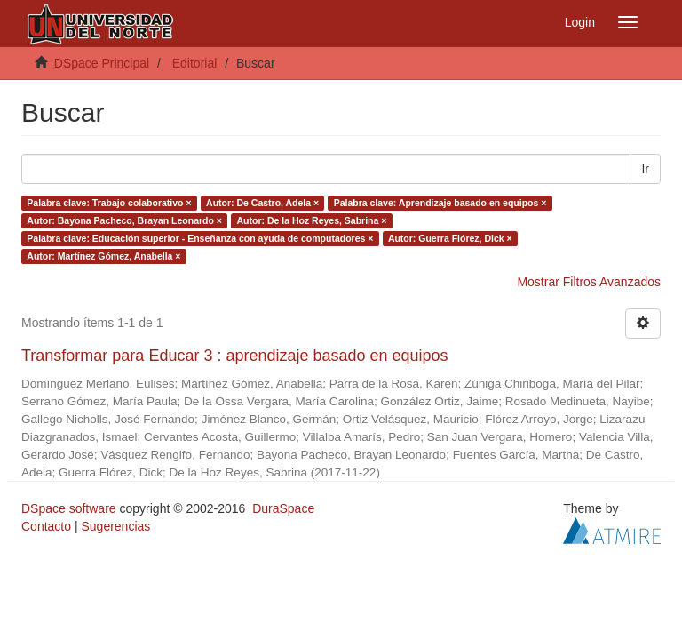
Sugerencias (115, 526)
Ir (645, 169)
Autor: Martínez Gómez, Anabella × (103, 256)
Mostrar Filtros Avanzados (589, 282)
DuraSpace (283, 508)
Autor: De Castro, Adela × (262, 202)
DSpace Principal (101, 63)
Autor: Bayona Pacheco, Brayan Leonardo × (124, 220)
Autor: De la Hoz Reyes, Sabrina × (311, 220)
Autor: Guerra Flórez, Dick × (450, 238)
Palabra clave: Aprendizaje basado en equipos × (440, 202)
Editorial (195, 63)
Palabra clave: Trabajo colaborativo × (109, 202)
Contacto (46, 526)
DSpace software (68, 508)
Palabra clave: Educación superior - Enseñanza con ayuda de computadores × (200, 238)
